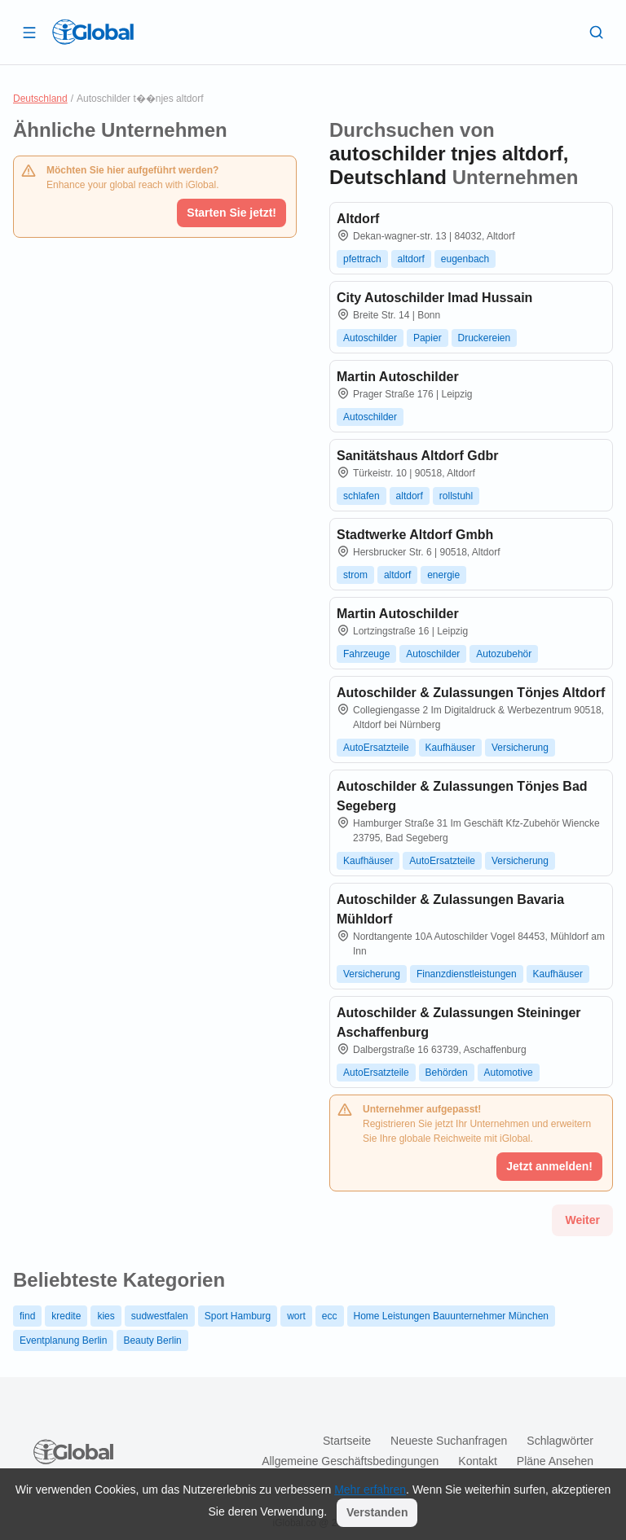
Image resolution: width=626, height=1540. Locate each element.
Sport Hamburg (238, 1316)
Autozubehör (503, 654)
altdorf (411, 259)
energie (443, 575)
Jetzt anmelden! (549, 1166)
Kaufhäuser (450, 747)
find (27, 1316)
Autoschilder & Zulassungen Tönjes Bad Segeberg (462, 796)
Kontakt (477, 1461)
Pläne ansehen (555, 1461)
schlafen (361, 496)
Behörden (446, 1072)
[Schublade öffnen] (29, 31)
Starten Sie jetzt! (231, 212)
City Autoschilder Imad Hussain (434, 298)
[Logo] (93, 31)
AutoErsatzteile (376, 747)
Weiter (582, 1219)
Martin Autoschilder (398, 377)
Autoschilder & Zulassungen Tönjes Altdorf (471, 693)
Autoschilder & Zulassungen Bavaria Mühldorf (450, 909)
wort (296, 1316)
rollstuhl (456, 496)
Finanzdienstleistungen (467, 974)
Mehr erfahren (370, 1489)
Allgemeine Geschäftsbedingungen (350, 1461)
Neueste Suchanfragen (448, 1440)
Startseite (347, 1440)
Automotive (508, 1072)
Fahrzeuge (366, 654)
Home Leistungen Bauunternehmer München (451, 1316)
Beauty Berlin (152, 1340)
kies (105, 1316)
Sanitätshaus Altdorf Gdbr (418, 456)
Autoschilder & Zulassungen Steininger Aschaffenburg (459, 1022)
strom (355, 575)
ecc (329, 1316)
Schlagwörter (560, 1440)
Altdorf (358, 219)
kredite (66, 1316)
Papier (427, 338)
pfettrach (362, 259)
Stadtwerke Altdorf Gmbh (415, 535)
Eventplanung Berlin (63, 1340)
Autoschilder (370, 338)
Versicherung (520, 747)
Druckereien (484, 338)
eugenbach (465, 259)
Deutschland (40, 98)
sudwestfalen (159, 1316)
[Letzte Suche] (596, 31)
